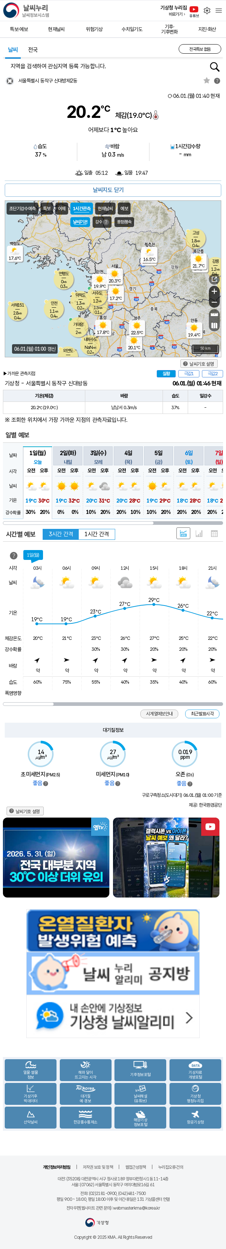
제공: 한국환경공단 (205, 805)
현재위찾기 (9, 81)
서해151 (17, 305)
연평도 (64, 273)
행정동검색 (215, 67)
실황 (166, 373)
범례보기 (45, 783)
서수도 (97, 293)
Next (217, 858)
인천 (54, 303)
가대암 (78, 324)
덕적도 (80, 295)
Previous (9, 858)
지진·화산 (207, 29)
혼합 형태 (183, 533)
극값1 (189, 373)
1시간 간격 (97, 534)
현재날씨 (56, 29)
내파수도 (90, 339)
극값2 (212, 373)
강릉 (215, 261)
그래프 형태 (199, 533)
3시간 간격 (61, 534)
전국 (33, 49)
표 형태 (214, 533)
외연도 (68, 350)
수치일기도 (131, 29)
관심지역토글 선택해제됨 (206, 80)
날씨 (13, 49)
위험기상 (94, 29)
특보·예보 (19, 29)
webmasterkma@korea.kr (136, 1208)
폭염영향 (13, 693)
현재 (196, 96)
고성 (195, 232)
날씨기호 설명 (202, 364)
